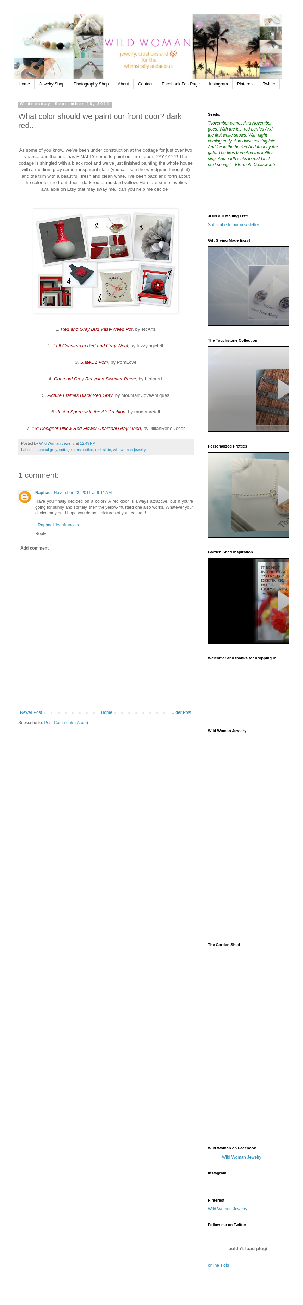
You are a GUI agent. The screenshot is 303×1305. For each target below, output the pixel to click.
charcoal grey (46, 450)
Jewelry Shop (51, 84)
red (98, 450)
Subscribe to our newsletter (233, 224)
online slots (218, 1265)
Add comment (34, 548)
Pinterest (245, 84)
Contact (145, 84)
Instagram (218, 84)
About (123, 84)
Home (24, 84)
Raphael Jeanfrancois (58, 524)
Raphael (43, 492)
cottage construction (76, 450)
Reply (40, 533)
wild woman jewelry (129, 450)
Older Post (181, 712)
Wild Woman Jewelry (241, 1157)
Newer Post (31, 712)
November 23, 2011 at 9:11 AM (83, 492)
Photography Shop (91, 84)
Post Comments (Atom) (66, 722)
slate (107, 450)
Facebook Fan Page (181, 84)
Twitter (269, 84)
